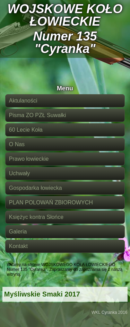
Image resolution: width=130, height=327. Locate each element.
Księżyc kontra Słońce (36, 217)
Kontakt (18, 246)
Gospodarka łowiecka (35, 188)
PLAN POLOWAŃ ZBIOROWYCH (51, 202)
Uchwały (19, 173)
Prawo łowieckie (29, 159)
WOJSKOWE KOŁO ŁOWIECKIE (65, 15)
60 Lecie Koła (26, 130)
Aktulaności (23, 101)
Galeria (18, 232)
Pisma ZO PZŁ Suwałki (37, 115)
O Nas (17, 144)
